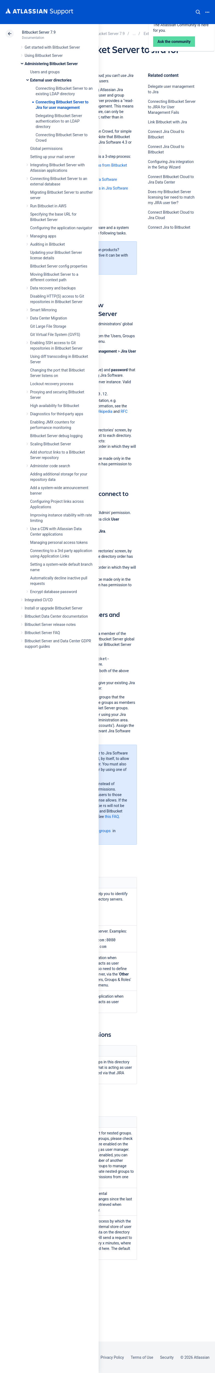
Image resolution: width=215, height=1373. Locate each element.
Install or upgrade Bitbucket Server (53, 608)
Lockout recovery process (51, 384)
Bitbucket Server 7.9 (39, 32)
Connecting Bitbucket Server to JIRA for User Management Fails (172, 107)
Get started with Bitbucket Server (52, 47)
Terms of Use (142, 1357)
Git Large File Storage (48, 326)
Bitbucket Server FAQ (42, 633)
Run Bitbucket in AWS (48, 206)
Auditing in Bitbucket (47, 244)
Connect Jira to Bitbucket (169, 227)
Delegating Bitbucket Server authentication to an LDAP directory (59, 121)
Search (198, 12)
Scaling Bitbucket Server (50, 444)
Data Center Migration (48, 318)
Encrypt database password (53, 592)
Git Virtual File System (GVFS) (55, 334)
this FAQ (112, 816)
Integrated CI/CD (39, 600)
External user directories (50, 80)
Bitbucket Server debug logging (56, 436)
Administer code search (50, 466)
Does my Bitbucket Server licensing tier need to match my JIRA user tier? (171, 197)
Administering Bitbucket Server (51, 64)
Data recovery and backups (53, 288)
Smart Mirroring (43, 310)
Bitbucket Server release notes (50, 624)
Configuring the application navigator (61, 228)
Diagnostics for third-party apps (56, 414)
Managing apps (43, 236)
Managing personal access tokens (59, 542)
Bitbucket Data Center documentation (56, 616)
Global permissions (46, 148)
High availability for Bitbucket (54, 406)
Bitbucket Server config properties (58, 266)
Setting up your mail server (52, 157)
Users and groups (45, 72)
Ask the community (167, 281)
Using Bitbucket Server (44, 55)
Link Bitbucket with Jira (167, 122)
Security (167, 1357)
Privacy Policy (112, 1357)
